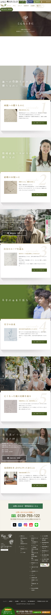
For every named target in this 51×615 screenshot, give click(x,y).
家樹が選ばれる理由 (24, 539)
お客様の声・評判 (34, 584)
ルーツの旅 (23, 552)
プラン (32, 536)
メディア (33, 575)
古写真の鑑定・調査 (34, 557)
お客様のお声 (34, 577)
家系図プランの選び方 (34, 539)
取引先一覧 (23, 601)
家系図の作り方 (24, 543)
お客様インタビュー (34, 581)
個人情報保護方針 (31, 601)
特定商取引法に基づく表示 (42, 601)
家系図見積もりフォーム (45, 547)
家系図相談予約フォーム (45, 543)
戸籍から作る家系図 (34, 550)
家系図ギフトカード (34, 563)
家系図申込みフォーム (45, 551)
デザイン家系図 (34, 560)
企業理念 (10, 601)
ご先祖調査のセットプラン (34, 542)
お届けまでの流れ (34, 568)
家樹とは (22, 536)
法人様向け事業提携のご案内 (45, 560)
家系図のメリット (24, 549)
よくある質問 (45, 536)
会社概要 (16, 601)
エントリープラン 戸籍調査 (34, 546)
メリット (22, 546)
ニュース (4, 601)
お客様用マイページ (34, 572)
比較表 (22, 542)
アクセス (22, 2)
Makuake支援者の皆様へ (34, 589)
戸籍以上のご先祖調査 (34, 553)
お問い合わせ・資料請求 (45, 539)
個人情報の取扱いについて (45, 555)
